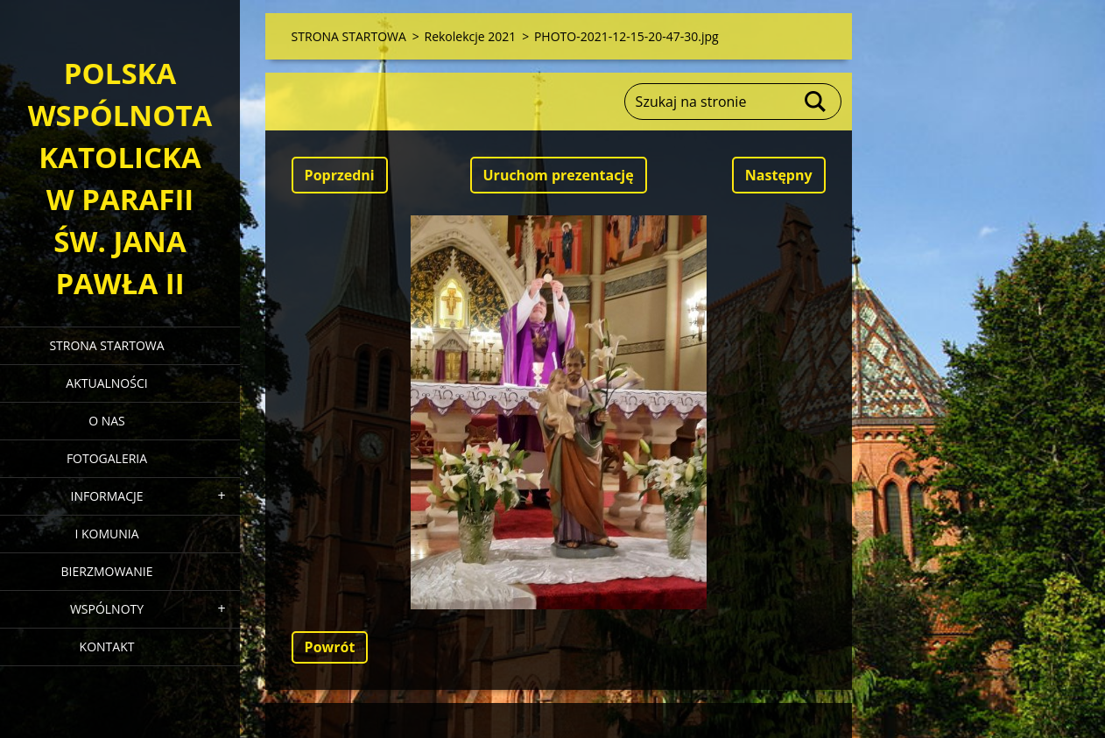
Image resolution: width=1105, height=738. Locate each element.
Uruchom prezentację (558, 175)
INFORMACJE (106, 496)
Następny (779, 175)
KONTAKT (107, 646)
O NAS (106, 420)
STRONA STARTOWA (106, 345)
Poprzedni (340, 175)
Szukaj (816, 101)
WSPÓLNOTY (107, 609)
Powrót (330, 647)
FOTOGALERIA (107, 458)
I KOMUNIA (106, 533)
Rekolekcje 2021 (470, 36)
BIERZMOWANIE (107, 571)
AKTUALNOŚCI (106, 383)
